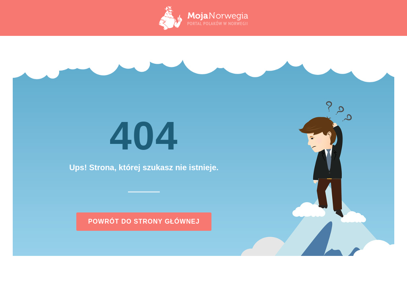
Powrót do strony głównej (144, 221)
